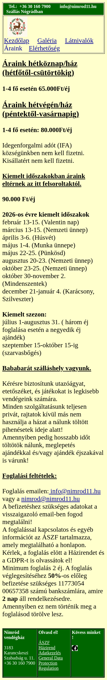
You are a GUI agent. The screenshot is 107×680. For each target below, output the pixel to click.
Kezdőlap (16, 40)
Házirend (47, 647)
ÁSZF (44, 642)
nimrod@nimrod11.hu (50, 498)
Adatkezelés (50, 652)
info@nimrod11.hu (75, 491)
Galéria (47, 40)
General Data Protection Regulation (51, 663)
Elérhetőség (44, 48)
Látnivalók (79, 40)
